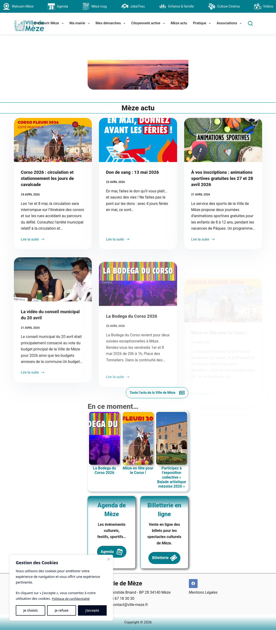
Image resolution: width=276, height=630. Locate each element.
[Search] (250, 23)
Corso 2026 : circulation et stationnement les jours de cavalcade (49, 203)
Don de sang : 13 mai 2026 (134, 197)
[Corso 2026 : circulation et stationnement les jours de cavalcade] (53, 165)
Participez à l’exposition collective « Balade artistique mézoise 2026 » (220, 501)
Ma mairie (80, 23)
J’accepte (92, 610)
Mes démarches (111, 23)
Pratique (203, 23)
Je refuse (62, 610)
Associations (230, 23)
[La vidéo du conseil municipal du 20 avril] (53, 318)
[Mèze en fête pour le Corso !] (223, 332)
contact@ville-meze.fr (130, 604)
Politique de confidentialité (72, 598)
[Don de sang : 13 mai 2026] (138, 165)
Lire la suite (33, 270)
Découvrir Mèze (49, 23)
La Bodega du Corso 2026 (133, 363)
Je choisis (30, 610)
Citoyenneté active (149, 23)
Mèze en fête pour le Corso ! (221, 363)
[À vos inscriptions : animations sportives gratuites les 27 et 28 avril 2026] (223, 165)
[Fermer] (108, 559)
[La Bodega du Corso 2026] (138, 332)
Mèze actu (179, 23)
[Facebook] (193, 583)
